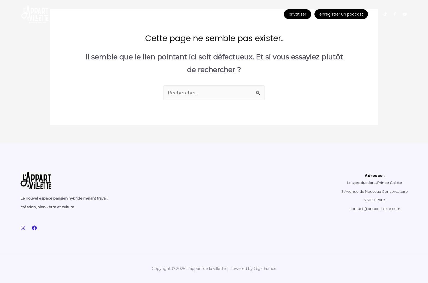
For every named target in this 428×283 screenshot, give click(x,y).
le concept (209, 14)
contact (242, 14)
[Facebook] (34, 227)
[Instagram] (22, 227)
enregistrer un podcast (341, 14)
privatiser (297, 14)
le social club (125, 14)
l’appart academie (167, 14)
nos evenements (85, 14)
